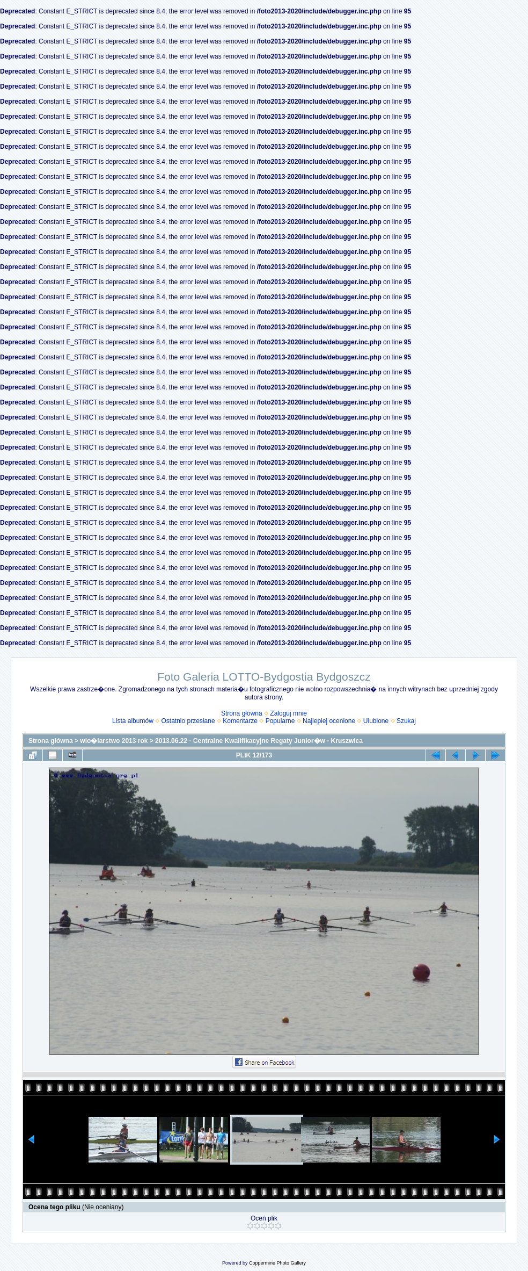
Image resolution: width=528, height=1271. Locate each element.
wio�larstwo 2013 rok (114, 741)
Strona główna (241, 713)
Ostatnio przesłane (188, 721)
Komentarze (240, 721)
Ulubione (375, 721)
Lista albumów (132, 721)
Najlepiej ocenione (329, 721)
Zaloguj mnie (288, 713)
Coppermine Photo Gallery (277, 1263)
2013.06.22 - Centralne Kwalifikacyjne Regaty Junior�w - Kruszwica (259, 741)
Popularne (280, 721)
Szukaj (406, 721)
